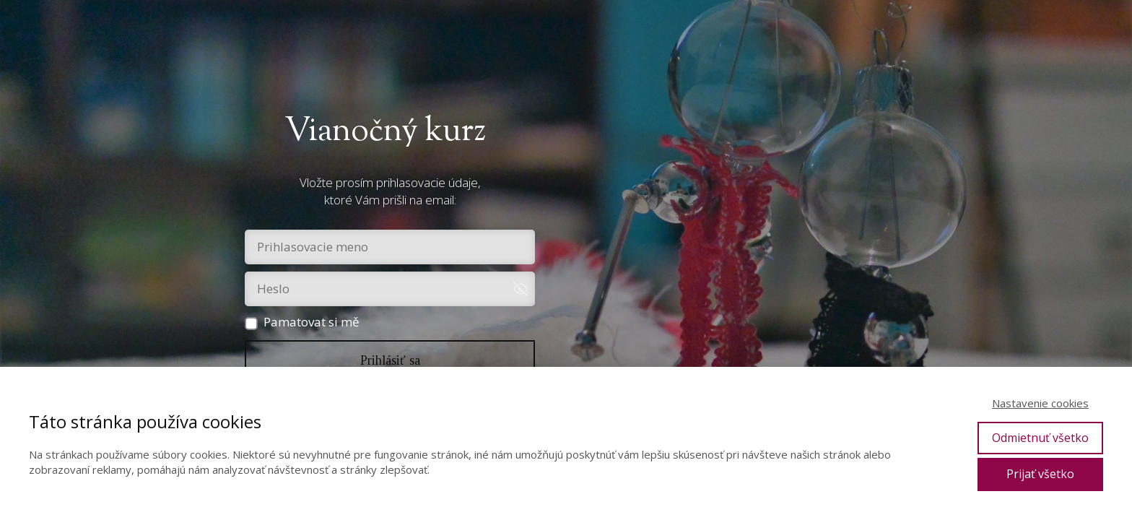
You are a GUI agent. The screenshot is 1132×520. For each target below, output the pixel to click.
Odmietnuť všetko (1040, 438)
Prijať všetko (1040, 474)
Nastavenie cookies (1040, 403)
